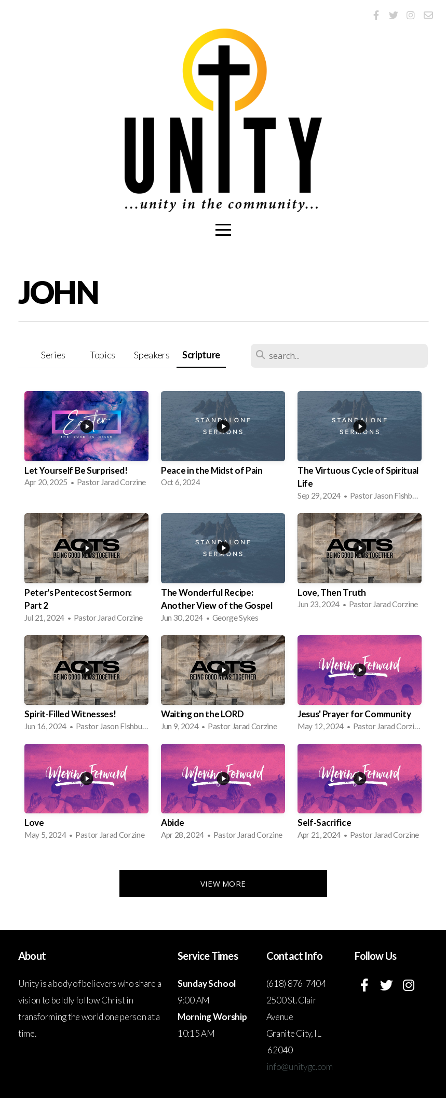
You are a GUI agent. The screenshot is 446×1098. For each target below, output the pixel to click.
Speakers (151, 354)
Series (53, 354)
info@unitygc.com (299, 1066)
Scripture (201, 354)
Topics (102, 354)
